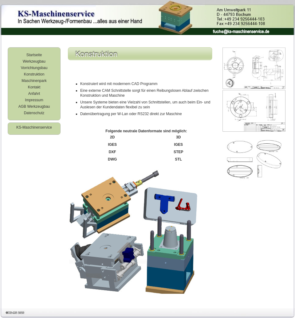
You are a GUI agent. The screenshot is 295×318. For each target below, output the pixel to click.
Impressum (34, 100)
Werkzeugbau (34, 61)
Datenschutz (34, 113)
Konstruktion (34, 74)
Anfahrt (34, 93)
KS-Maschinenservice (34, 127)
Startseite (34, 55)
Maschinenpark (34, 81)
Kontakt (34, 87)
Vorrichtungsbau (34, 68)
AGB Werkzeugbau (34, 106)
